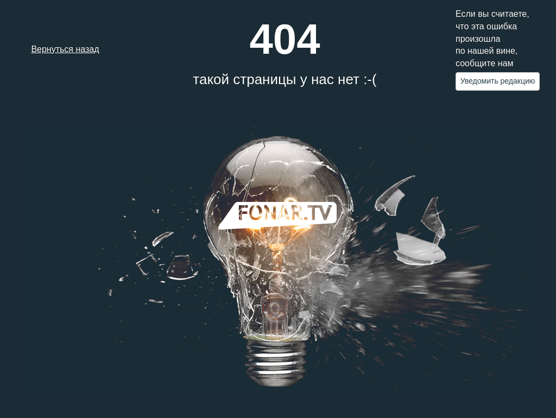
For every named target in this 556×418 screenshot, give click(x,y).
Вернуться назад (65, 49)
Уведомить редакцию (497, 81)
